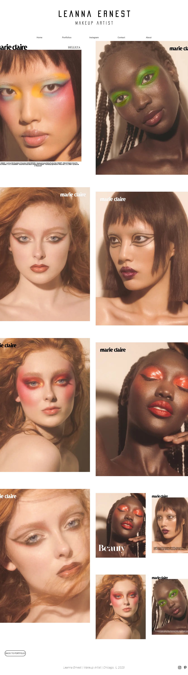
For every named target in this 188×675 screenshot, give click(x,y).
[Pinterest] (185, 667)
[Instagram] (180, 667)
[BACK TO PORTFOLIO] (15, 653)
